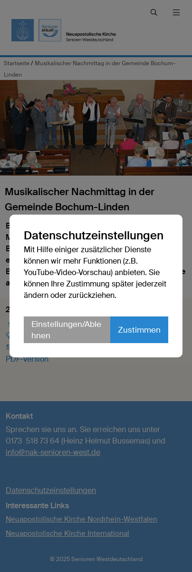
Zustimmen (139, 330)
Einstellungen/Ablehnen (66, 330)
